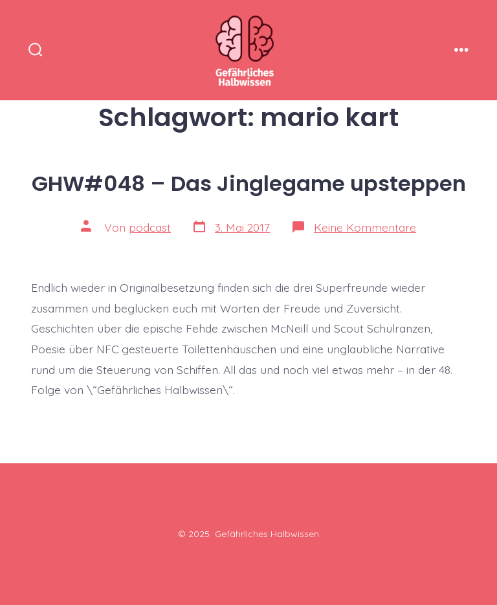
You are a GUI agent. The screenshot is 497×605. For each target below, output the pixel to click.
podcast (150, 227)
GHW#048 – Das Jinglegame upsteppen (249, 183)
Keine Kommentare (365, 227)
